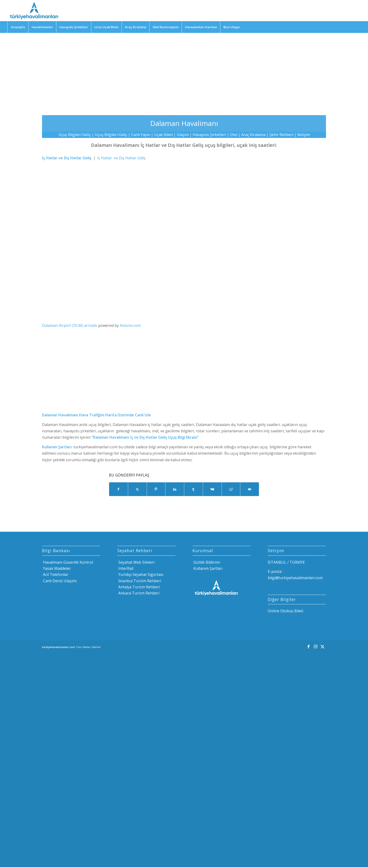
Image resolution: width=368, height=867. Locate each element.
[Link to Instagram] (315, 646)
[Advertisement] (184, 70)
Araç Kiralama (253, 134)
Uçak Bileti (163, 134)
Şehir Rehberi (281, 134)
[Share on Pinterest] (156, 489)
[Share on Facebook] (118, 489)
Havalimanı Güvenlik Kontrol (67, 562)
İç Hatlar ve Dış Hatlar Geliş (67, 157)
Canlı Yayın (140, 134)
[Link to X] (322, 646)
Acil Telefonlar (55, 574)
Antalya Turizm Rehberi (138, 587)
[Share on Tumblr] (193, 489)
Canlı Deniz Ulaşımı (59, 580)
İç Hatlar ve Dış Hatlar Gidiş (121, 157)
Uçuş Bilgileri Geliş (74, 134)
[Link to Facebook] (308, 646)
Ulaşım (183, 134)
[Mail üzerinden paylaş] (249, 489)
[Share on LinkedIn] (174, 489)
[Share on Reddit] (231, 489)
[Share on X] (137, 489)
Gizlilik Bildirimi (206, 562)
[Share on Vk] (212, 489)
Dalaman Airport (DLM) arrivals (69, 325)
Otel (233, 134)
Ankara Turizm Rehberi (138, 593)
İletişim (303, 134)
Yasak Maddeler (56, 568)
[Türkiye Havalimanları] (33, 10)
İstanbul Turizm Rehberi (139, 580)
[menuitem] (17, 27)
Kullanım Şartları (207, 568)
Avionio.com (130, 325)
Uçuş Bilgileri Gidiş (111, 134)
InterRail (125, 568)
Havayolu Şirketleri (209, 134)
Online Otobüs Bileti (285, 610)
